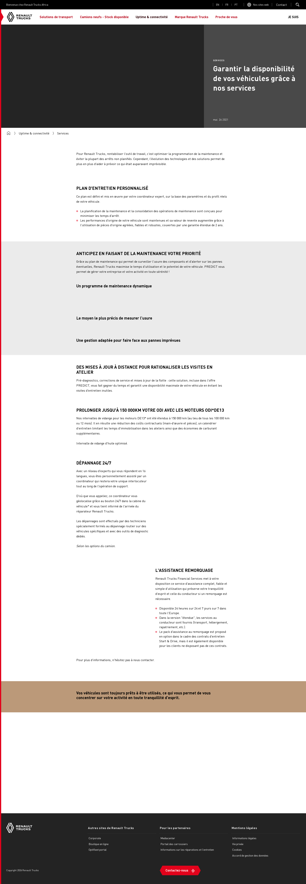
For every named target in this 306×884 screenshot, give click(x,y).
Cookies (237, 849)
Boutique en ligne (99, 843)
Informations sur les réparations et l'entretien (187, 849)
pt (236, 4)
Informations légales (244, 838)
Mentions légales (243, 828)
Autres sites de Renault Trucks (110, 828)
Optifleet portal (98, 849)
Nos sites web (261, 4)
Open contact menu (281, 4)
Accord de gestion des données (250, 855)
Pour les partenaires (174, 828)
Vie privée (237, 843)
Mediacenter (167, 838)
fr (226, 4)
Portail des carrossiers (174, 843)
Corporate (95, 838)
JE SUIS (293, 17)
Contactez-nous (176, 870)
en (217, 4)
